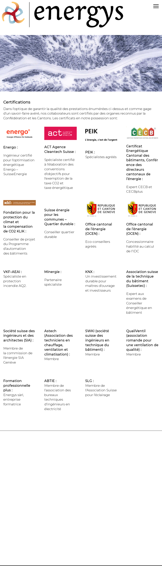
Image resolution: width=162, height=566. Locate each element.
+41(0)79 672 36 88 (18, 555)
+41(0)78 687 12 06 (18, 523)
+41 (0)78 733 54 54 (18, 491)
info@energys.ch (17, 464)
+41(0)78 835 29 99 (18, 459)
